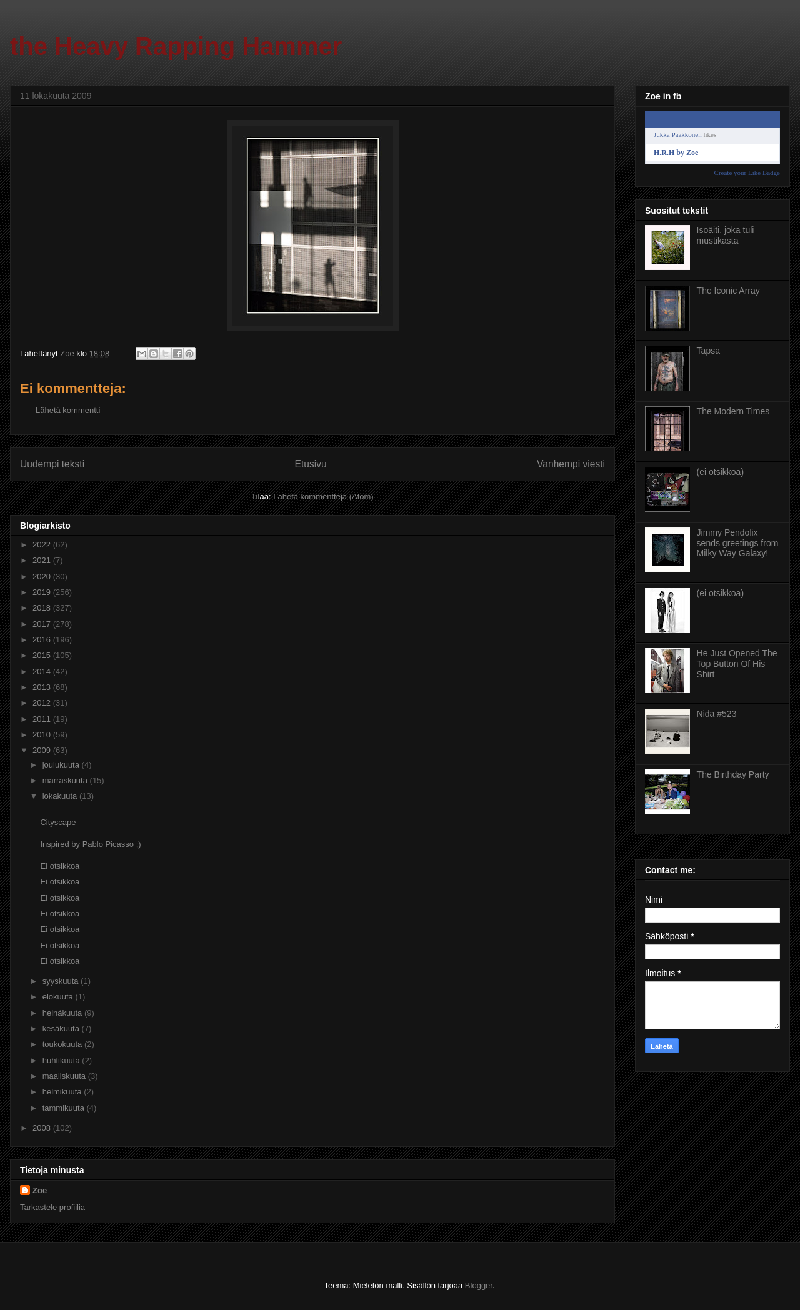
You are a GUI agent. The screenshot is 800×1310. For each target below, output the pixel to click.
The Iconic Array (728, 291)
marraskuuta (66, 780)
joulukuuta (62, 764)
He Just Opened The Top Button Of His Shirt (737, 663)
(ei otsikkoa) (720, 472)
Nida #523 (717, 714)
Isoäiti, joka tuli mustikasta (725, 235)
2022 (42, 544)
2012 (42, 703)
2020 (42, 576)
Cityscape (58, 822)
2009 (42, 750)
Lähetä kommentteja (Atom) (323, 496)
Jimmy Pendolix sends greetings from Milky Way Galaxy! (738, 543)
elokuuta (59, 996)
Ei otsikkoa (59, 866)
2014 (42, 671)
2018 (42, 607)
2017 (42, 624)
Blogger (478, 1285)
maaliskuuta (65, 1076)
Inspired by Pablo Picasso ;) (90, 844)
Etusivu (311, 464)
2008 (42, 1127)
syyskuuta (61, 981)
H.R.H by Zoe (676, 152)
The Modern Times (733, 411)
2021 (42, 560)
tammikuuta (64, 1107)
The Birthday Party (733, 774)
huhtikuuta (62, 1060)
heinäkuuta (63, 1013)
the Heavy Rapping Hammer (176, 46)
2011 (42, 719)
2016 (42, 639)
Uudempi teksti (52, 464)
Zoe (39, 1190)
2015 (42, 655)
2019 (42, 592)
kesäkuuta (62, 1028)
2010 (42, 734)
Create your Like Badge (747, 172)
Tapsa (708, 351)
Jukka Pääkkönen (678, 134)
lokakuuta (60, 796)
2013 (42, 687)
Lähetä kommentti (68, 410)
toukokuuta (63, 1044)
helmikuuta (63, 1091)
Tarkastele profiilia (52, 1207)
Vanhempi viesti (571, 464)
